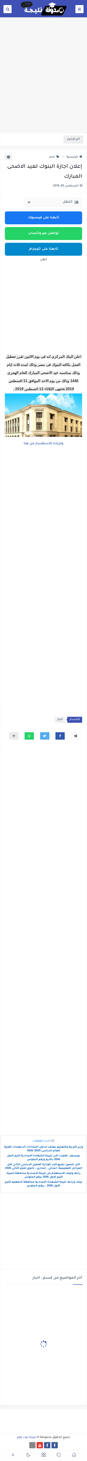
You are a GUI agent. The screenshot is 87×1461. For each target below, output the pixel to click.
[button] (60, 736)
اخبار (54, 157)
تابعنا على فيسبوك (43, 218)
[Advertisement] (43, 86)
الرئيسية (74, 157)
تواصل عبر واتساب (43, 233)
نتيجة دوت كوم (26, 1437)
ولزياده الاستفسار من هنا (43, 444)
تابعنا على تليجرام (43, 249)
